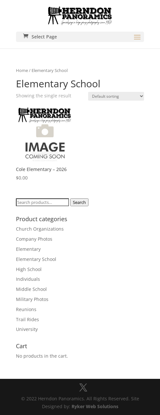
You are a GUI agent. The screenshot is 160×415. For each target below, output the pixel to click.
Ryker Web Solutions (95, 406)
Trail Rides (27, 319)
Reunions (26, 309)
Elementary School (36, 259)
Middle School (31, 289)
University (27, 329)
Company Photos (34, 239)
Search (79, 202)
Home (22, 70)
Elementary (28, 249)
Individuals (28, 279)
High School (29, 269)
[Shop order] (116, 96)
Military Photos (32, 299)
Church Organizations (40, 229)
